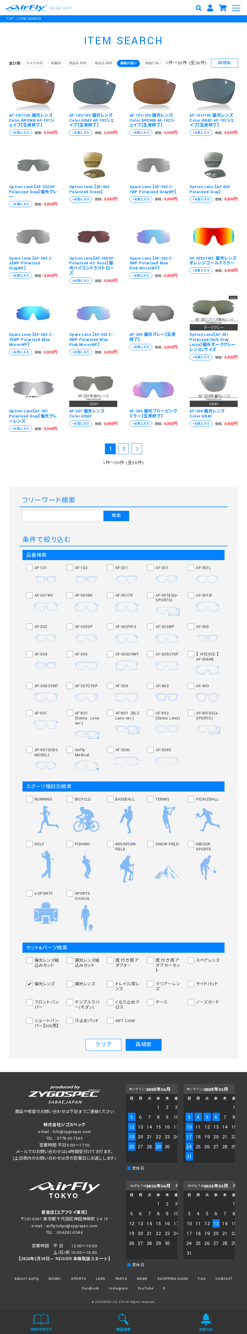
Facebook (90, 1288)
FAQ (202, 1278)
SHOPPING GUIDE (172, 1278)
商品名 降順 (103, 63)
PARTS (121, 1278)
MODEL (55, 1278)
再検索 (224, 63)
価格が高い (153, 63)
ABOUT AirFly (26, 1278)
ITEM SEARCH (29, 18)
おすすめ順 (35, 63)
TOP (10, 18)
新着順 (56, 63)
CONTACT (224, 1278)
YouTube (145, 1288)
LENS (101, 1278)
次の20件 (136, 449)
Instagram (118, 1288)
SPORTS (78, 1278)
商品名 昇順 (77, 63)
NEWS (142, 1278)
